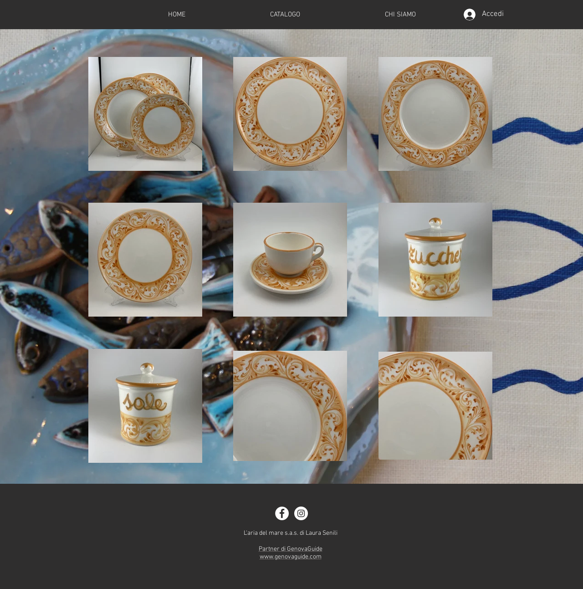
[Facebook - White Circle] (282, 513)
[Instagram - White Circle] (301, 513)
